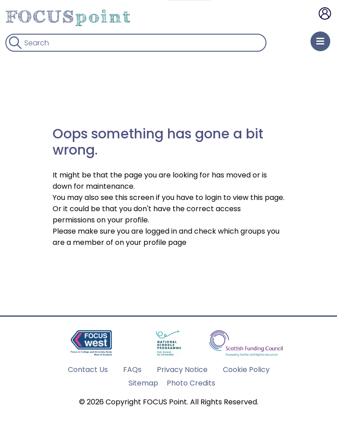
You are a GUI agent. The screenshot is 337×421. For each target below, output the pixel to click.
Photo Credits (191, 383)
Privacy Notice (182, 369)
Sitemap (143, 383)
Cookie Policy (246, 369)
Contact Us (88, 369)
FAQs (132, 369)
